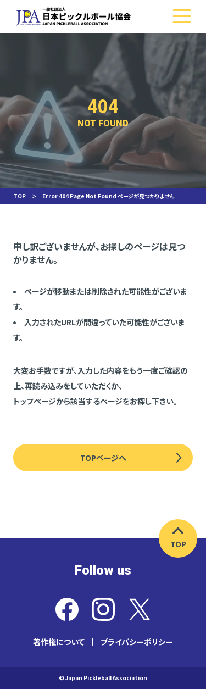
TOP (19, 196)
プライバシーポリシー (137, 641)
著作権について (59, 641)
